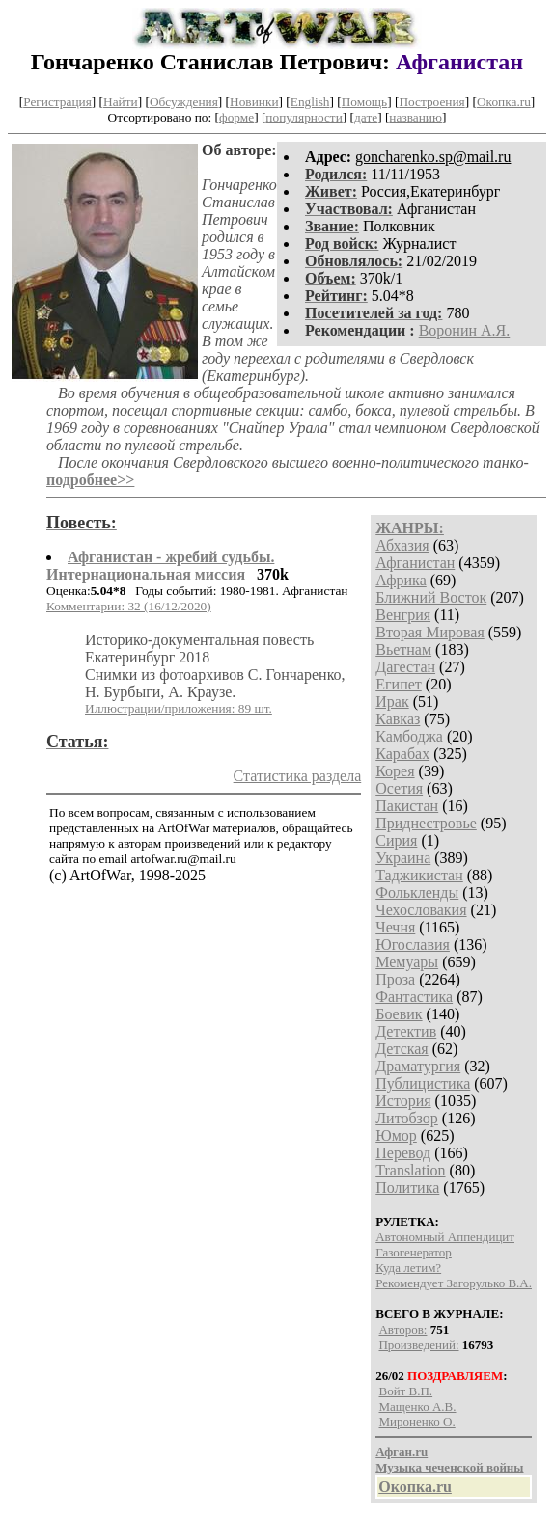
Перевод (402, 1153)
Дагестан (405, 667)
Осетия (399, 788)
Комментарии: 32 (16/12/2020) (128, 606)
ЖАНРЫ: (409, 528)
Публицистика (422, 1083)
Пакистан (406, 805)
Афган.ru (401, 1452)
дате (365, 117)
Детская (402, 1048)
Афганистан (415, 562)
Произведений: (418, 1344)
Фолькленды (416, 892)
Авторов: (402, 1329)
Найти (120, 102)
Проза (395, 979)
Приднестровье (426, 823)
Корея (394, 771)
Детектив (405, 1031)
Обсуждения (184, 102)
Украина (402, 858)
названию (415, 117)
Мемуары (406, 962)
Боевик (398, 1014)
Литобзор (406, 1118)
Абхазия (402, 545)
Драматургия (417, 1066)
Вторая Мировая (430, 632)
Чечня (395, 927)
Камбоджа (409, 736)
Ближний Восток (430, 597)
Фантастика (414, 996)
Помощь (364, 102)
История (402, 1101)
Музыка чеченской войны (449, 1467)
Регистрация (57, 102)
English (310, 102)
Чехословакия (420, 910)
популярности (303, 117)
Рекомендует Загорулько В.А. (453, 1283)
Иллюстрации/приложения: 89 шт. (178, 708)
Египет (398, 684)
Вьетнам (403, 649)
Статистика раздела (298, 776)
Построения (431, 102)
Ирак (391, 701)
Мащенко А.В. (417, 1406)
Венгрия (402, 615)
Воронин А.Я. (465, 330)
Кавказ (397, 719)
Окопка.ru (504, 102)
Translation (410, 1170)
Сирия (396, 840)
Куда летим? (408, 1267)
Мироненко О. (416, 1422)
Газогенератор (413, 1252)
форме (236, 117)
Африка (401, 580)
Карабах (402, 753)
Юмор (396, 1135)
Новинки (254, 102)
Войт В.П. (405, 1391)
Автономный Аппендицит (444, 1236)
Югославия (412, 944)
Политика (407, 1187)
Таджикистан (419, 875)
